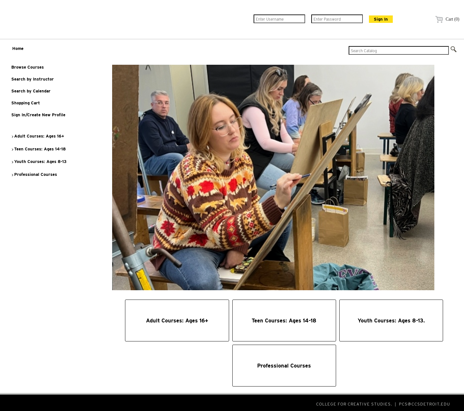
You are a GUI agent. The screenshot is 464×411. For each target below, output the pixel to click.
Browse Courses (27, 67)
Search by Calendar (31, 91)
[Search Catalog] (399, 50)
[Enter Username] (279, 18)
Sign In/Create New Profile (38, 114)
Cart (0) (446, 19)
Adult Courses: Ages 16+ (37, 136)
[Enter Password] (337, 18)
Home (18, 48)
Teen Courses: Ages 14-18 (38, 149)
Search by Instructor (32, 79)
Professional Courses (34, 174)
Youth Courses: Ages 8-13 (38, 161)
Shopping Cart (25, 102)
